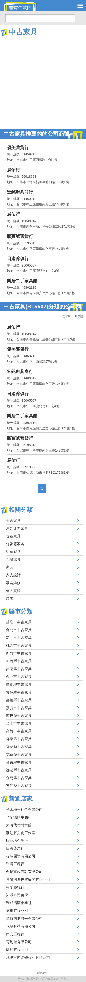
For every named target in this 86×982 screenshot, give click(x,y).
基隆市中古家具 (19, 622)
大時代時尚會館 (19, 825)
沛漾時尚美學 (17, 895)
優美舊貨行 (18, 147)
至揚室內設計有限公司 (24, 872)
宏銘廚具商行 (20, 192)
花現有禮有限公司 (20, 926)
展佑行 (13, 169)
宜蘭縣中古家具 (19, 747)
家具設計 (13, 575)
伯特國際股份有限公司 (24, 918)
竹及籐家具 (15, 544)
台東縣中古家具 (19, 762)
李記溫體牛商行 (19, 817)
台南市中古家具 (19, 723)
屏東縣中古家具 (19, 739)
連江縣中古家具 (19, 786)
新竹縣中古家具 (19, 661)
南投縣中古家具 (19, 716)
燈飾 (9, 598)
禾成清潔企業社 (19, 903)
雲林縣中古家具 (19, 692)
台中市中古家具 (19, 677)
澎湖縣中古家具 (19, 770)
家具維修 (13, 583)
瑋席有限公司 (17, 950)
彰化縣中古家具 (19, 684)
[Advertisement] (43, 82)
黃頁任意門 (23, 6)
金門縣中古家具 (19, 778)
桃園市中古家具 (19, 645)
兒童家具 (13, 552)
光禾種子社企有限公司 (24, 809)
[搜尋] (40, 18)
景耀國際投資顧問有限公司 (28, 879)
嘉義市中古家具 (19, 708)
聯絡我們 (43, 973)
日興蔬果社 (15, 848)
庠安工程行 (15, 934)
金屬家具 (13, 559)
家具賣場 (13, 591)
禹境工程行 (15, 864)
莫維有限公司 (17, 911)
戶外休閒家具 (17, 528)
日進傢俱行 (18, 258)
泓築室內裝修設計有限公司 (28, 957)
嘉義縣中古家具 (19, 700)
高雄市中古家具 (19, 731)
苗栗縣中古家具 (19, 669)
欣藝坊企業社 (17, 841)
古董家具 (13, 536)
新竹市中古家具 (19, 653)
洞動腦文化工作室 (20, 833)
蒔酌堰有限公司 (19, 942)
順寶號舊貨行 (20, 236)
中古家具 (13, 520)
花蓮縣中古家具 (19, 754)
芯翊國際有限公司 (20, 856)
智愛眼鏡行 (15, 887)
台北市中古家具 (19, 630)
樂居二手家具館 (22, 280)
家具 (9, 567)
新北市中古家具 (19, 638)
